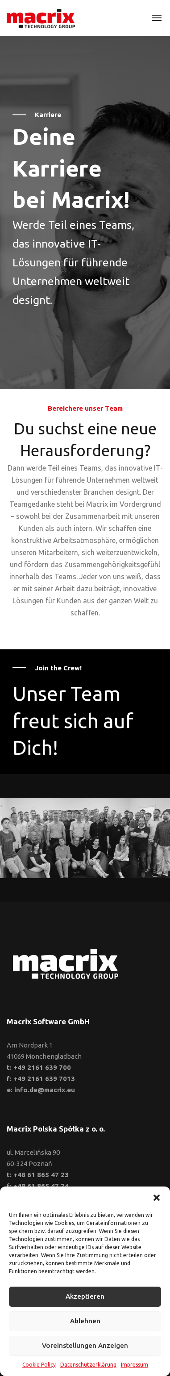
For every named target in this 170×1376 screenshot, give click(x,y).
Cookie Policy (39, 1365)
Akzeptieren (85, 1296)
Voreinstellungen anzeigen (85, 1345)
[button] (156, 1197)
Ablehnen (85, 1321)
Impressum (134, 1365)
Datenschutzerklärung (88, 1365)
